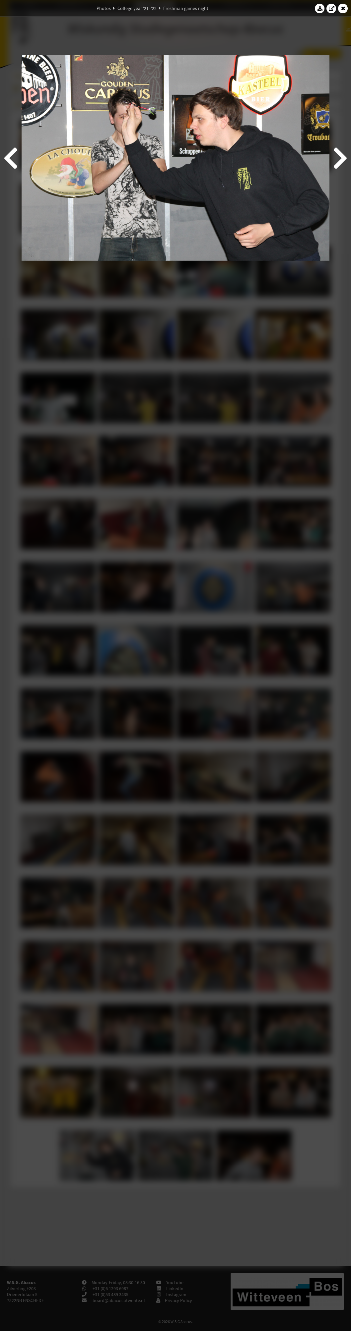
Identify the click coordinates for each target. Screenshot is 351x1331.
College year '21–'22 (137, 8)
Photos (104, 8)
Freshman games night (185, 8)
